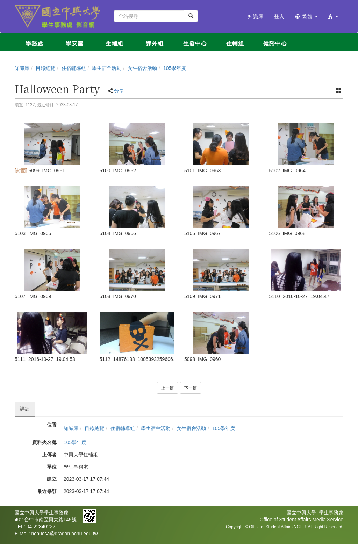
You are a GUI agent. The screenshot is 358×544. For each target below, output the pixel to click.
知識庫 (22, 68)
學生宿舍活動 (106, 68)
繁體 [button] (306, 16)
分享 (119, 91)
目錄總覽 (45, 68)
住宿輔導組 (74, 68)
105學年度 (174, 68)
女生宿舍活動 (142, 68)
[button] (333, 16)
